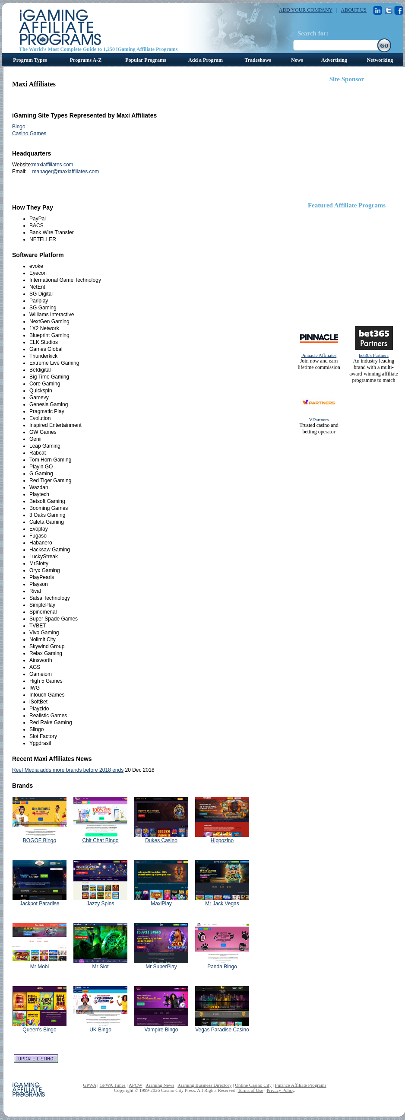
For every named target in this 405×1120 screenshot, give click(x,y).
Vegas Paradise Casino (222, 1030)
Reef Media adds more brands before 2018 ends (67, 770)
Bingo (18, 127)
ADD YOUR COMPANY (305, 10)
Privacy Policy (280, 1090)
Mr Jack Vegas (222, 903)
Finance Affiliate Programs (300, 1085)
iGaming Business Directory (204, 1085)
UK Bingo (100, 1030)
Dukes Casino (161, 840)
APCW (135, 1085)
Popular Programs (145, 60)
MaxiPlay (161, 903)
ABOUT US (354, 10)
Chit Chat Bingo (100, 840)
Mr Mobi (39, 967)
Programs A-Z (85, 60)
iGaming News (160, 1085)
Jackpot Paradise (39, 903)
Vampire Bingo (161, 1030)
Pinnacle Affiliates (318, 355)
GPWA (89, 1085)
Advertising (334, 60)
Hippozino (222, 840)
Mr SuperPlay (161, 967)
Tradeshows (257, 60)
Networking (380, 60)
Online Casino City (253, 1085)
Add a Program (205, 60)
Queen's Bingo (39, 1030)
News (297, 60)
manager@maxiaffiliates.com (65, 172)
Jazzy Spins (100, 903)
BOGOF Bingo (39, 840)
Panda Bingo (222, 967)
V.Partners (319, 419)
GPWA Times (113, 1085)
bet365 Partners (374, 355)
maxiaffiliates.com (52, 165)
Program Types (30, 60)
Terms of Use (250, 1090)
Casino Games (29, 133)
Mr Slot (100, 967)
